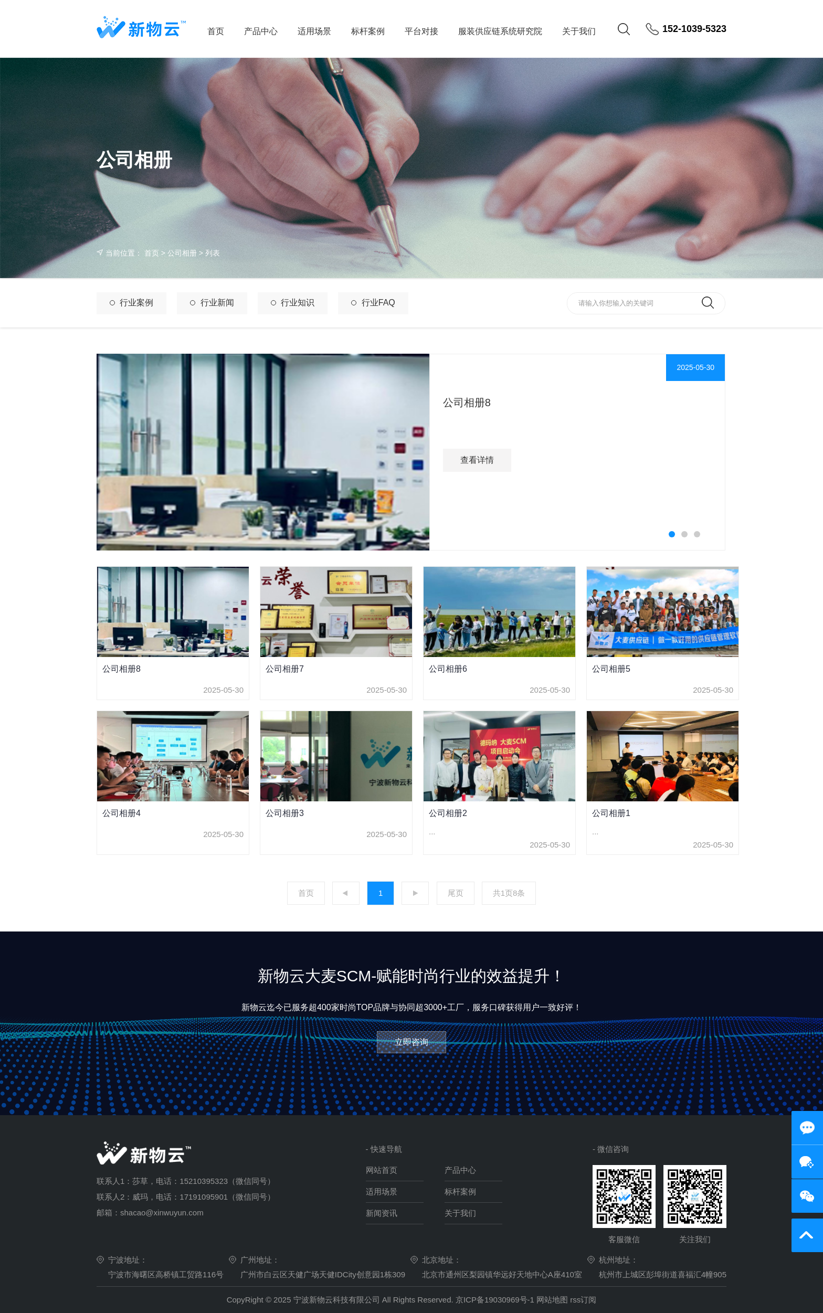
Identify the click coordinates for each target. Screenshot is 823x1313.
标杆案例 (368, 31)
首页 (215, 31)
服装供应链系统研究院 (500, 31)
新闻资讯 (381, 1213)
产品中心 (261, 31)
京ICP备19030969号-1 (496, 1299)
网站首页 (381, 1170)
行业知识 (292, 302)
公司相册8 (467, 402)
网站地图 (552, 1299)
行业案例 (131, 302)
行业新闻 (212, 302)
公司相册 (182, 253)
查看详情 (477, 460)
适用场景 (314, 31)
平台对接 (421, 31)
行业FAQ (373, 302)
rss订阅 (583, 1299)
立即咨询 (411, 1041)
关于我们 (579, 31)
